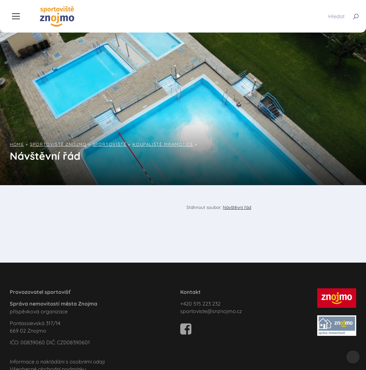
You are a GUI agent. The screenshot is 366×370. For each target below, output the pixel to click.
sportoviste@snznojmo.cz (211, 311)
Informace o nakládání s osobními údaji (57, 361)
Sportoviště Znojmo (58, 144)
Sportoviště (110, 144)
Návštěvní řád (237, 207)
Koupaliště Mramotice (162, 144)
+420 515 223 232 (200, 303)
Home (17, 144)
